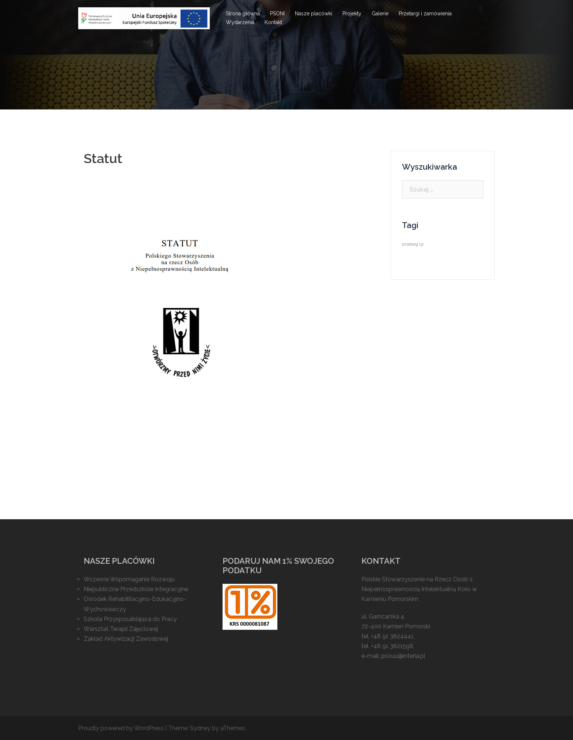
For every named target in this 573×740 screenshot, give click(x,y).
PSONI (277, 13)
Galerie (380, 13)
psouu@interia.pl (403, 655)
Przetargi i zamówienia (425, 13)
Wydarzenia (240, 22)
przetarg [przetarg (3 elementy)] (412, 244)
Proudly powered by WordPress (121, 728)
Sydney (200, 728)
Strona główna (243, 13)
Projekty (351, 13)
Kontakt (273, 22)
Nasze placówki (313, 13)
